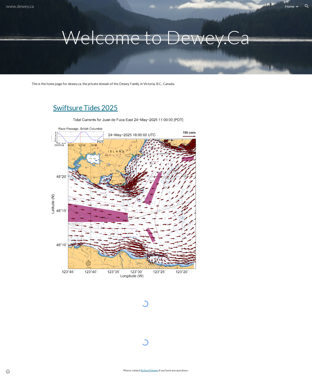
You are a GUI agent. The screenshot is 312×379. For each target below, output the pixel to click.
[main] (156, 37)
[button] (307, 6)
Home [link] (289, 6)
